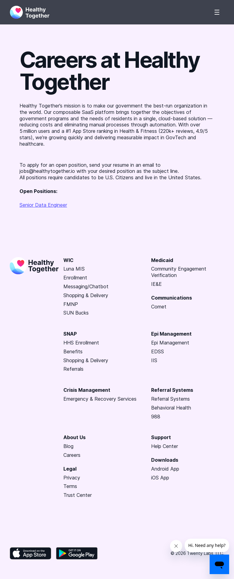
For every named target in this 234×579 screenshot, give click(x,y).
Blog (68, 446)
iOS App (160, 478)
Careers (71, 455)
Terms (70, 486)
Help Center (164, 446)
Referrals (73, 369)
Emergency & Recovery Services (99, 399)
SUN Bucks (76, 313)
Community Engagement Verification (178, 272)
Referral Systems (170, 399)
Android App (165, 469)
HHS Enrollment (81, 343)
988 (155, 416)
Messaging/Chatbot (85, 286)
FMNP (70, 304)
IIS (154, 360)
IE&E (156, 284)
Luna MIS (74, 269)
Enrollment (75, 278)
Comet (158, 307)
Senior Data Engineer (43, 205)
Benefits (73, 351)
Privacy (71, 478)
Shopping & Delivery (85, 295)
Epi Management (170, 343)
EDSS (157, 351)
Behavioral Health (171, 408)
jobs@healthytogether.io (47, 171)
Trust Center (77, 495)
